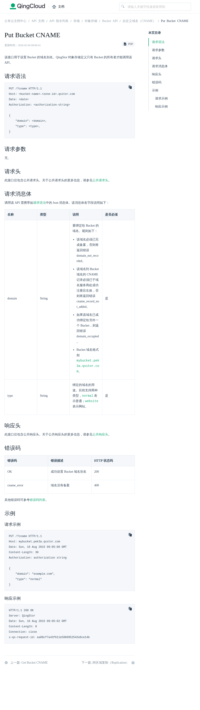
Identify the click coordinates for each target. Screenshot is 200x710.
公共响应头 (100, 435)
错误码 (156, 82)
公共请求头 (100, 180)
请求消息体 (160, 66)
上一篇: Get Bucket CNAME (26, 664)
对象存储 (91, 20)
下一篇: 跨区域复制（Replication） (108, 664)
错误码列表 (37, 501)
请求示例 (161, 98)
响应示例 (161, 106)
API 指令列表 (59, 20)
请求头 (156, 58)
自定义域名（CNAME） (139, 20)
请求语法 (39, 202)
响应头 (156, 74)
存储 (76, 20)
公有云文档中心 (15, 20)
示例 (155, 90)
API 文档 (37, 20)
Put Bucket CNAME (175, 20)
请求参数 (158, 50)
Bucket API (110, 20)
